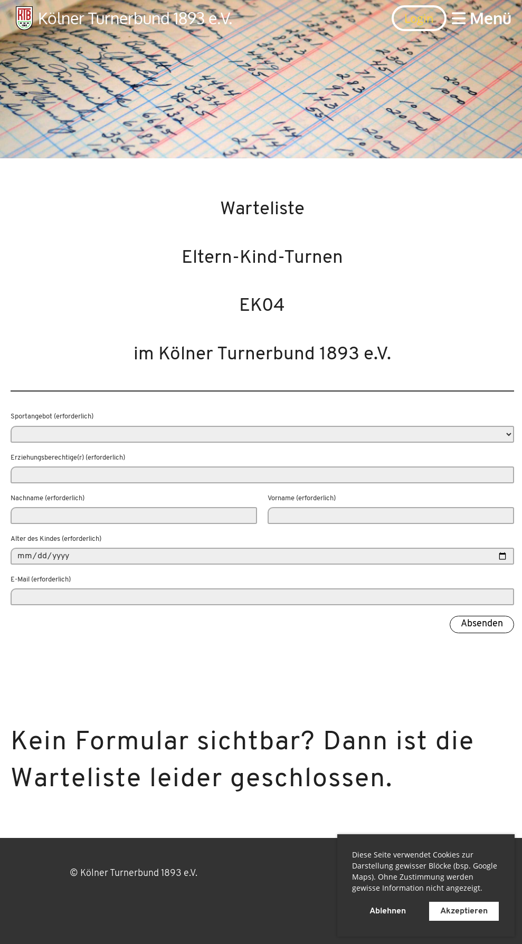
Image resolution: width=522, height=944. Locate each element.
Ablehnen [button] (387, 911)
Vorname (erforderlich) (302, 498)
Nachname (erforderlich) (47, 498)
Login (419, 18)
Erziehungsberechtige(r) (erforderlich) (68, 457)
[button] (486, 889)
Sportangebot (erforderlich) (52, 416)
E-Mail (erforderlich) (41, 579)
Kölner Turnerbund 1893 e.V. (135, 18)
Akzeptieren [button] (464, 911)
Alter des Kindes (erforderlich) (56, 539)
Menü (481, 18)
